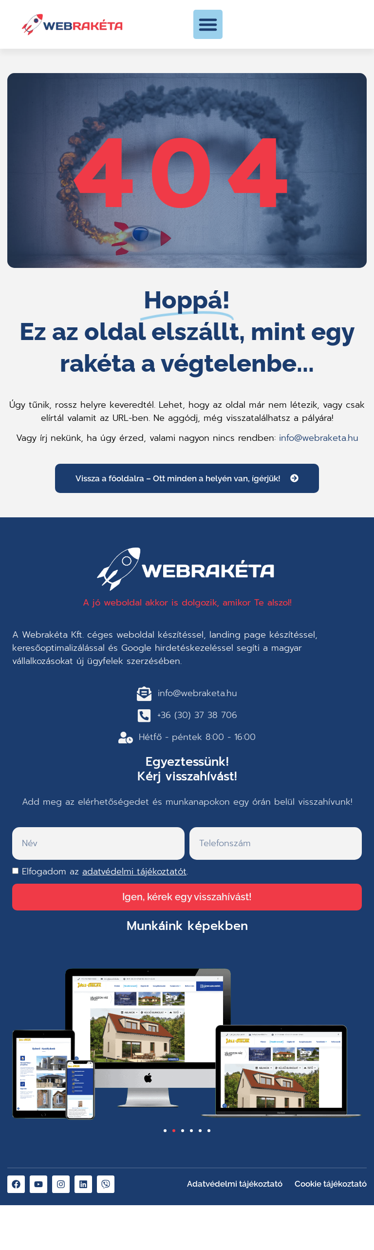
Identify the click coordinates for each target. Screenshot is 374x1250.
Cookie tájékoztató (331, 1184)
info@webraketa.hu (318, 438)
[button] (208, 24)
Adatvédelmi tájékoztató (234, 1184)
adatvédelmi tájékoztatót (134, 871)
